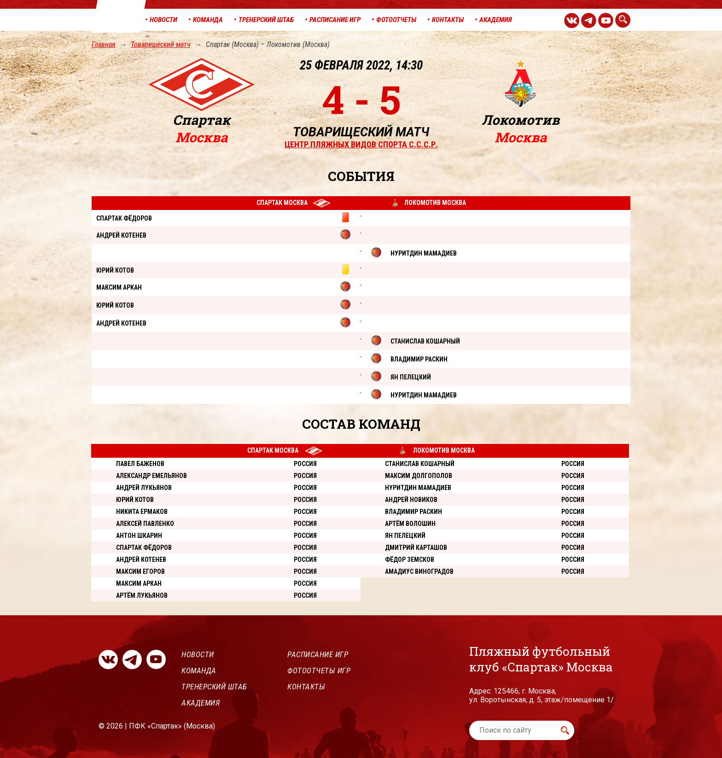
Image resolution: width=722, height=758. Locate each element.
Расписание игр (317, 654)
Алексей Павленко (145, 523)
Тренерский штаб (214, 686)
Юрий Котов (135, 499)
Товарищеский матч (160, 44)
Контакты (306, 686)
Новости (197, 654)
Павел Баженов (140, 463)
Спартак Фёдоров (144, 547)
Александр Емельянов (151, 475)
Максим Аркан (139, 583)
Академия (200, 702)
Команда (198, 670)
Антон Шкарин (139, 535)
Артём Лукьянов (142, 595)
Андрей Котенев (141, 559)
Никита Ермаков (142, 511)
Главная (103, 44)
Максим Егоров (140, 571)
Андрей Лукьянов (144, 487)
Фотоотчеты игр (318, 670)
